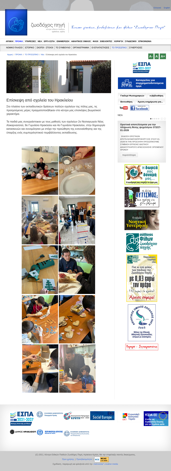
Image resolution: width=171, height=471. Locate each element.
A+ (163, 56)
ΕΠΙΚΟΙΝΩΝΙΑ (144, 41)
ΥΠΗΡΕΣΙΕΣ (30, 41)
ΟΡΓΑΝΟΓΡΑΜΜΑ (81, 47)
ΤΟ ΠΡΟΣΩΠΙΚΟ (119, 47)
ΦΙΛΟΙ (95, 41)
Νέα (42, 55)
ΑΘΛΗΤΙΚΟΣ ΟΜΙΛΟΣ (81, 41)
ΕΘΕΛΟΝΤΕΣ (106, 41)
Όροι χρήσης (68, 459)
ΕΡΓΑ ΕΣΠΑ (49, 41)
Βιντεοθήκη (126, 102)
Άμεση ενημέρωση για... (150, 102)
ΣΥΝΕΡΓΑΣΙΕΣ (135, 47)
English (167, 8)
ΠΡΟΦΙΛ (19, 41)
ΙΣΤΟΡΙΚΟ (29, 47)
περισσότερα (129, 155)
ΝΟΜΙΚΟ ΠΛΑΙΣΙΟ (14, 47)
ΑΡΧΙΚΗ (9, 41)
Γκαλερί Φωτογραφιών (132, 95)
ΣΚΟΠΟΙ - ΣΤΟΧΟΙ (45, 47)
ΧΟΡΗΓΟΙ (118, 41)
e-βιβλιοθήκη (156, 95)
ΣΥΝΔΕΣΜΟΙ (130, 41)
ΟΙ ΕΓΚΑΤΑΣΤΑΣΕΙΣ (100, 47)
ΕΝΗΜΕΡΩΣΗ (63, 41)
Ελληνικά (157, 8)
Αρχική (10, 55)
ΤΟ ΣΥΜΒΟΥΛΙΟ (63, 47)
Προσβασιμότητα (84, 459)
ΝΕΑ (40, 41)
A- (151, 56)
